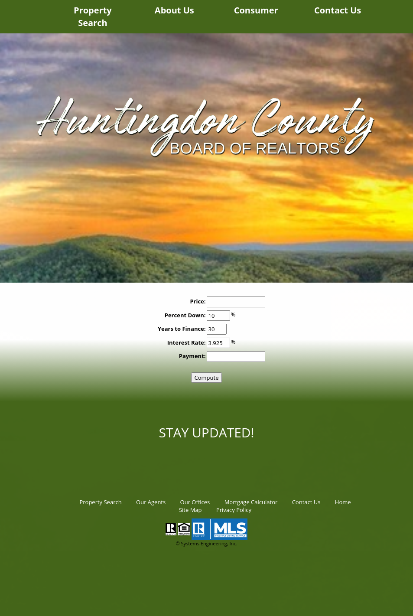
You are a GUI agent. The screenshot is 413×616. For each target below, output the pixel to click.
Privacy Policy (233, 510)
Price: (197, 301)
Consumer (256, 10)
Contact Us (337, 10)
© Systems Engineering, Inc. (206, 543)
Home (343, 502)
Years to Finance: (182, 328)
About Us (174, 10)
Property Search (93, 16)
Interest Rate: (186, 342)
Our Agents (151, 502)
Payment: (192, 356)
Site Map (190, 510)
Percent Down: (185, 315)
